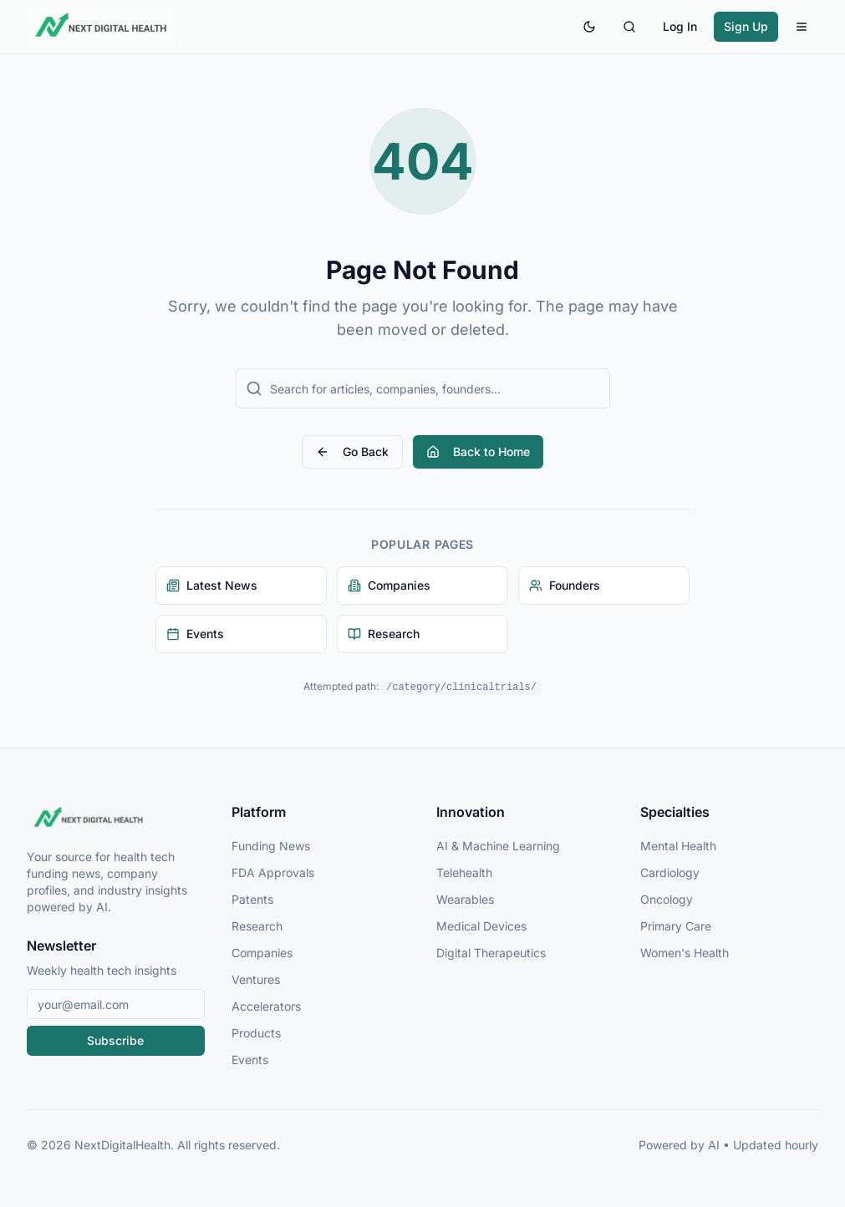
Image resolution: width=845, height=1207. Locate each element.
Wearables (465, 899)
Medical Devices (481, 926)
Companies (262, 953)
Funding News (271, 846)
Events (250, 1059)
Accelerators (266, 1006)
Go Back (352, 451)
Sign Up (746, 26)
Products (256, 1033)
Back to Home (478, 451)
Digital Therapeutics (491, 953)
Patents (252, 899)
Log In (680, 26)
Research (257, 926)
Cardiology (670, 872)
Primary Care (675, 926)
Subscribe (115, 1040)
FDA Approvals (273, 872)
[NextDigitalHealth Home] (116, 818)
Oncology (666, 899)
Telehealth (464, 872)
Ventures (256, 979)
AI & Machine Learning (498, 846)
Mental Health (678, 846)
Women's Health (684, 953)
